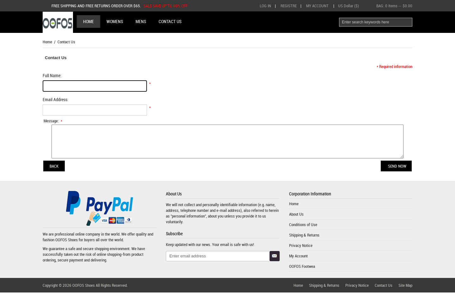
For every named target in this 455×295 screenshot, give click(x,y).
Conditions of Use (303, 227)
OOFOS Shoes (66, 242)
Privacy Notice (300, 248)
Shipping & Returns (304, 237)
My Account (317, 6)
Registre (289, 6)
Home (88, 21)
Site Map (405, 288)
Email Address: (55, 99)
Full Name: (52, 75)
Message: (53, 121)
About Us (296, 216)
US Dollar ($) (348, 6)
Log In (265, 6)
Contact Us (383, 288)
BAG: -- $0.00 (394, 6)
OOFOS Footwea (302, 269)
